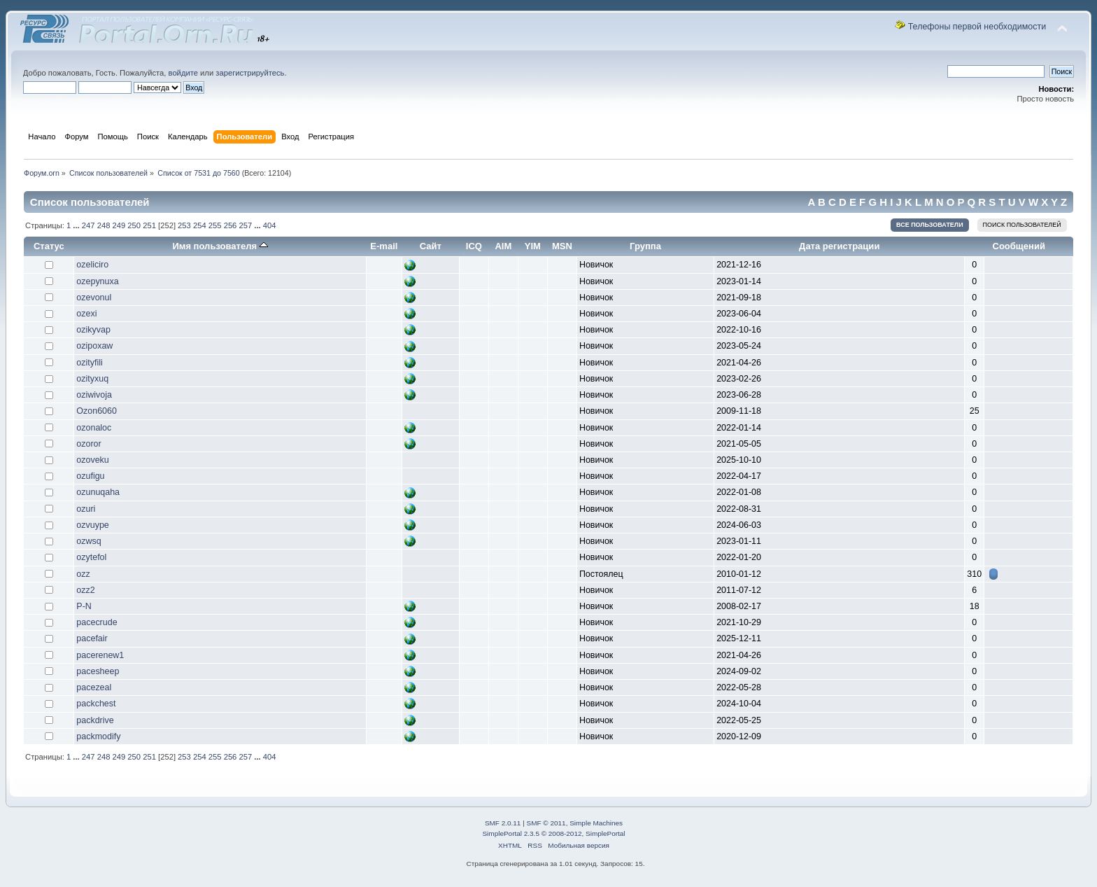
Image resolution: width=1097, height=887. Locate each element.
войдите (183, 73)
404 (269, 225)
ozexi (86, 314)
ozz (83, 574)
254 (199, 225)
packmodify (98, 736)
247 (88, 225)
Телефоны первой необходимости (977, 27)
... (77, 225)
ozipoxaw (94, 346)
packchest (95, 703)
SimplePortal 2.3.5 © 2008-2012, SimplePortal (553, 833)
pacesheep (97, 671)
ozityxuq (92, 379)
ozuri (85, 509)
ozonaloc (93, 428)
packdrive (94, 720)
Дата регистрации (839, 246)
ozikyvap (93, 330)
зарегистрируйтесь (249, 73)
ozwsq (88, 541)
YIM (533, 246)
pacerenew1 (100, 655)
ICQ (474, 246)
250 (134, 225)
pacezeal (93, 687)
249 (119, 225)
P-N (83, 606)
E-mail (383, 246)
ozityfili (89, 363)
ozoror (88, 444)
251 (149, 225)
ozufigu (90, 476)
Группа (645, 246)
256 (230, 225)
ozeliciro (92, 265)
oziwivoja (94, 395)
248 (104, 225)
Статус (49, 246)
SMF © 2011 (546, 823)
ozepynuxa (97, 281)
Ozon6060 (96, 411)
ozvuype (92, 525)
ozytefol (91, 557)
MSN (562, 246)
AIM (503, 246)
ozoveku (92, 460)
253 (184, 225)
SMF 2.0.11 (503, 823)
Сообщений (1018, 246)
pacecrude (96, 622)
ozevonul (93, 297)
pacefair (91, 638)
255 (215, 225)
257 (245, 225)
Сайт (430, 246)
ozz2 (85, 590)
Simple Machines (596, 823)
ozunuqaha (98, 492)
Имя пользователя (219, 246)
